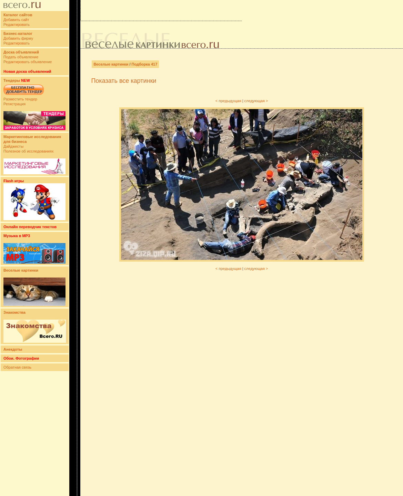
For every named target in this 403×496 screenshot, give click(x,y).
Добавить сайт (16, 20)
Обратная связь (17, 367)
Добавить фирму (18, 38)
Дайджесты (13, 146)
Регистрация (14, 104)
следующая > (256, 101)
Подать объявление (20, 57)
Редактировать (16, 24)
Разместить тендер (20, 99)
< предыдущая (228, 101)
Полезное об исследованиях (28, 151)
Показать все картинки (123, 80)
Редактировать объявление (27, 62)
